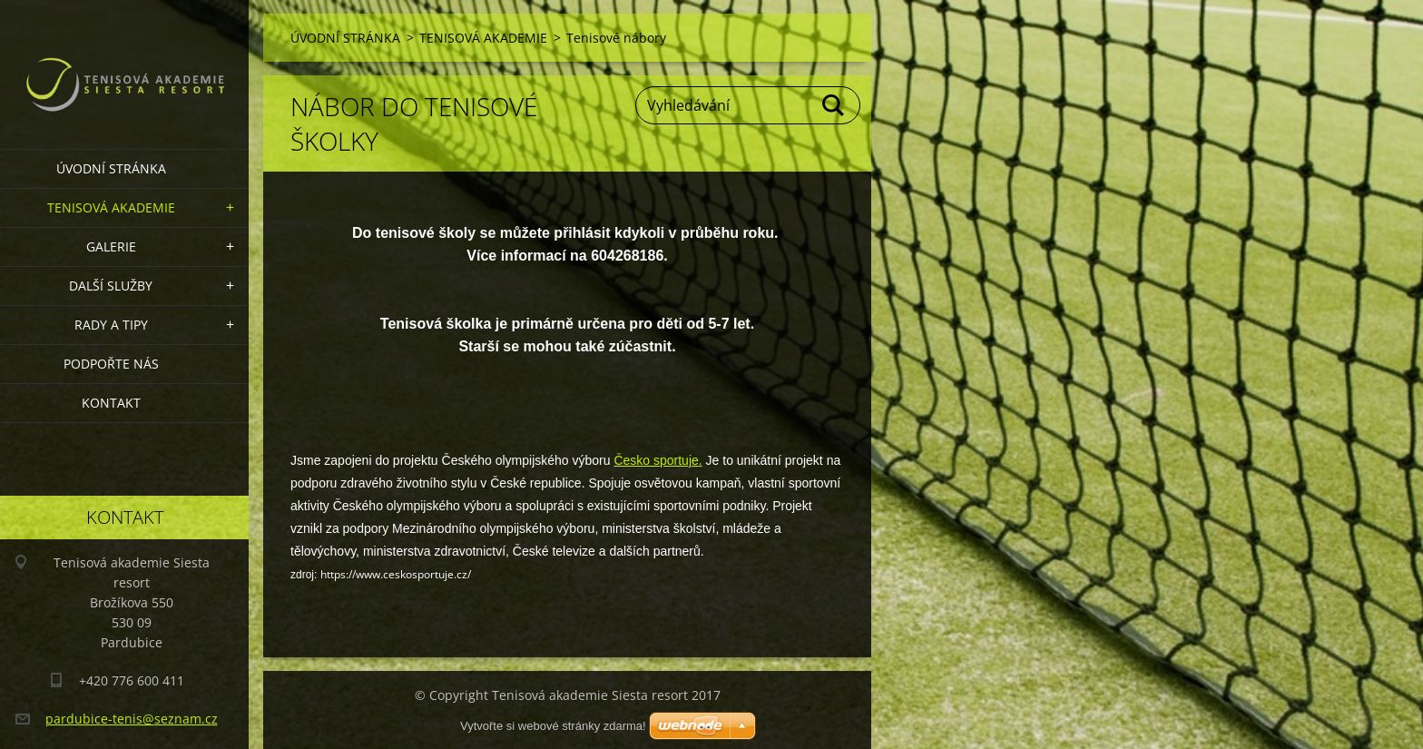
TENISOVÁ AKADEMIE (111, 207)
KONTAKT (111, 402)
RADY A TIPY (111, 324)
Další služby (110, 285)
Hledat (834, 105)
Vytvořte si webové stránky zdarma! (553, 726)
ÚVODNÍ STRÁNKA (111, 168)
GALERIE (111, 246)
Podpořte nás (111, 363)
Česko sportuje (655, 460)
